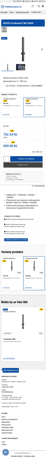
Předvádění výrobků (7, 427)
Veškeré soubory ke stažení (16, 240)
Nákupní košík (23, 165)
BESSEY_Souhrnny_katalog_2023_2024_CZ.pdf (18, 219)
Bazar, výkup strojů (7, 430)
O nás (3, 442)
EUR (21, 1)
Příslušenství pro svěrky (22, 12)
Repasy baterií (6, 422)
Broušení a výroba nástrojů (9, 419)
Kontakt (42, 1)
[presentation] (42, 49)
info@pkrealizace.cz (8, 392)
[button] (33, 6)
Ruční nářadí (4, 12)
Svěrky (11, 12)
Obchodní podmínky (17, 456)
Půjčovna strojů (6, 424)
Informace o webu (29, 456)
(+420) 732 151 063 (7, 387)
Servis (3, 416)
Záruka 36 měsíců (7, 432)
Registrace (26, 1)
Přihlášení (35, 1)
